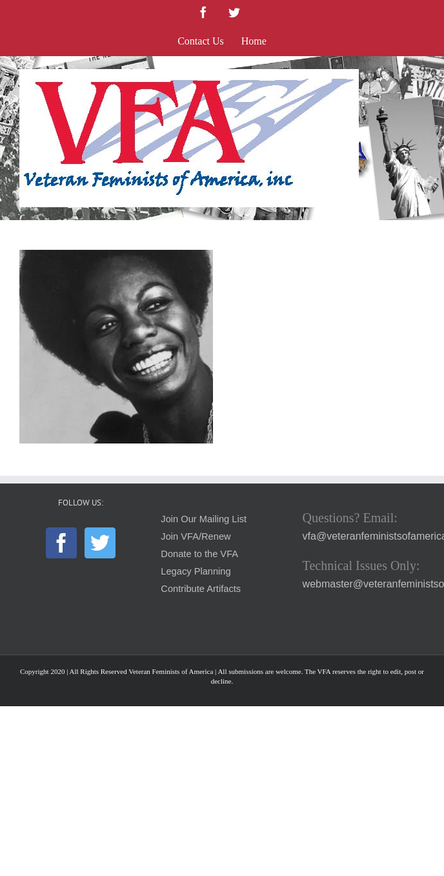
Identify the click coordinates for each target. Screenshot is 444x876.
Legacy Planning (195, 571)
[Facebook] (61, 542)
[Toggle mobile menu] (418, 76)
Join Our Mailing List (204, 519)
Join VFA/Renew (195, 536)
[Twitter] (100, 542)
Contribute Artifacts (201, 589)
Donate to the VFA (199, 554)
